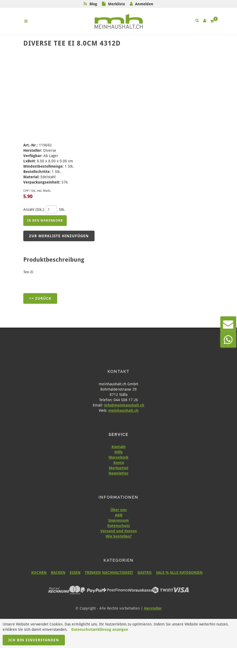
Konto (118, 463)
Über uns (118, 510)
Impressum (118, 520)
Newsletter (118, 473)
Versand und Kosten (118, 531)
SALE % (162, 572)
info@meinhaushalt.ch (124, 405)
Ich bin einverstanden (33, 640)
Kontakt (118, 447)
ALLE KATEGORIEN (186, 572)
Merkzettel (118, 468)
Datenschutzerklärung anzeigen (99, 629)
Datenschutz (118, 526)
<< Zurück (40, 298)
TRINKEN (93, 572)
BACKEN (58, 572)
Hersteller (153, 608)
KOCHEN (39, 572)
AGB (118, 515)
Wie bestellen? (119, 536)
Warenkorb (118, 457)
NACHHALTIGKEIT (117, 572)
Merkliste (116, 4)
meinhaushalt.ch (123, 410)
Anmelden (144, 4)
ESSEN (75, 572)
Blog (93, 4)
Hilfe (118, 452)
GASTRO (144, 572)
